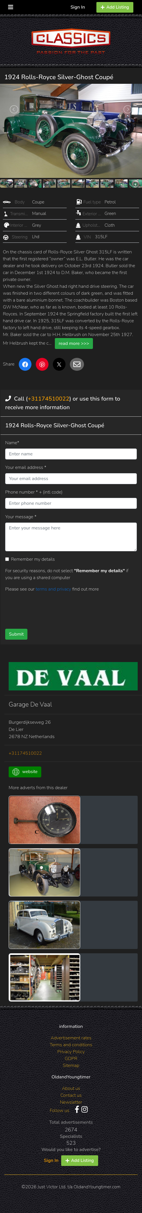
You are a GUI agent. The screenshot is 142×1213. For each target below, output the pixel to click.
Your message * (20, 517)
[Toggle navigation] (10, 6)
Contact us (71, 1095)
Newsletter (71, 1102)
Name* (12, 443)
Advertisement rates (71, 1038)
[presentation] (49, 608)
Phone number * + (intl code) (33, 492)
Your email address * (25, 467)
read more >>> (74, 343)
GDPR (71, 1058)
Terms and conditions (71, 1045)
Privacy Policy (71, 1052)
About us (71, 1088)
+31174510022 (48, 399)
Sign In (77, 7)
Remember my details (33, 559)
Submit (16, 634)
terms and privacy (54, 589)
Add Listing (115, 7)
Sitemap (71, 1065)
